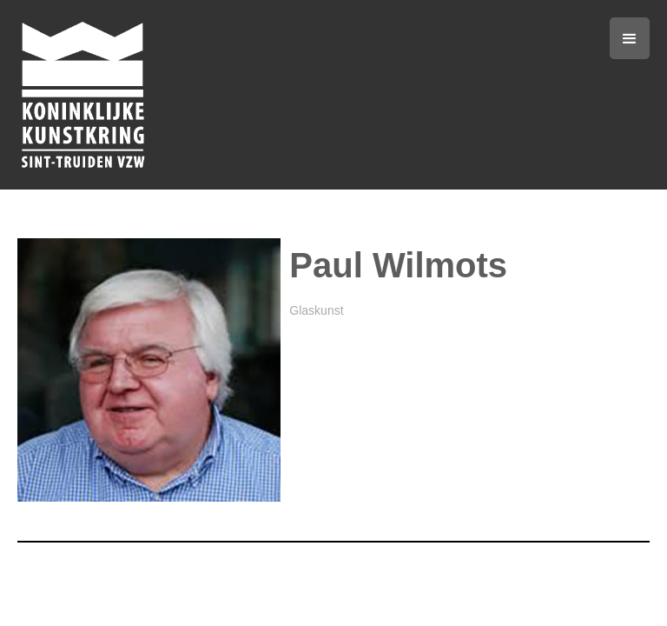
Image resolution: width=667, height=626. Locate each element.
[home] (234, 94)
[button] (630, 38)
